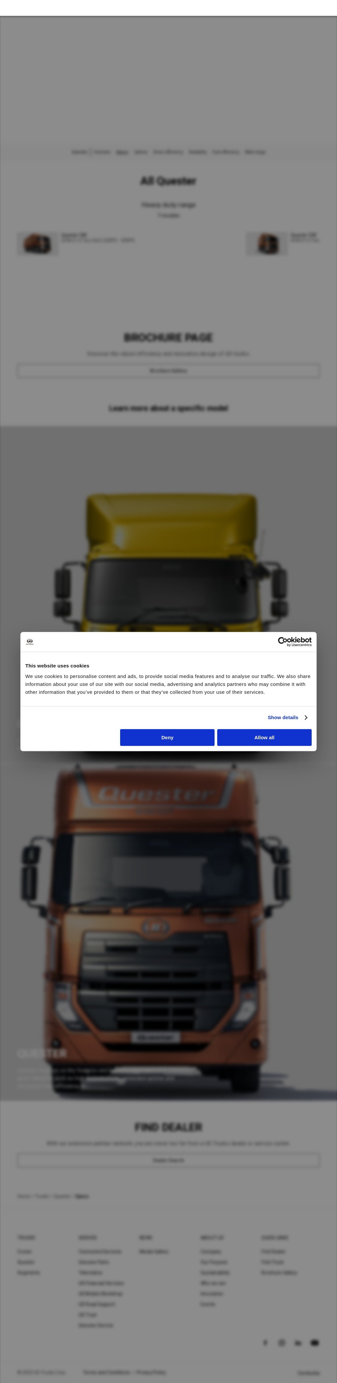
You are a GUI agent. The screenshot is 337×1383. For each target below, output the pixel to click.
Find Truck (273, 1262)
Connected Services (100, 1251)
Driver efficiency (168, 152)
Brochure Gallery (279, 1272)
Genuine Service (96, 1325)
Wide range (255, 152)
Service (88, 1237)
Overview (101, 152)
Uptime (140, 152)
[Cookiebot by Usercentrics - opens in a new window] (283, 642)
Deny (168, 737)
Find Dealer (274, 1251)
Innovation (212, 1293)
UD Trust (88, 1314)
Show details (283, 717)
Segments (28, 1272)
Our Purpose (214, 1262)
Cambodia (309, 1373)
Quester (62, 1196)
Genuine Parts (94, 1262)
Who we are (213, 1283)
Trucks (42, 1196)
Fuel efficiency (226, 152)
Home (23, 1196)
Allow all (264, 737)
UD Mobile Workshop (101, 1293)
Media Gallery (154, 1251)
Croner (24, 1251)
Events (208, 1304)
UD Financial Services (101, 1283)
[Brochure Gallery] (168, 371)
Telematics (91, 1272)
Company (211, 1251)
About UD (212, 1237)
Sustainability (215, 1272)
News (146, 1237)
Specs (122, 152)
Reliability (198, 152)
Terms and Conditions (106, 1372)
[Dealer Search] (168, 1160)
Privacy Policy (151, 1372)
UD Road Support (97, 1304)
